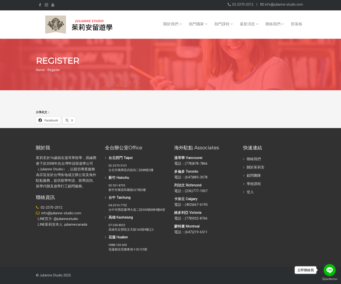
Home (40, 70)
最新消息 (249, 24)
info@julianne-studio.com (283, 4)
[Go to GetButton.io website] (329, 279)
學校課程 (254, 184)
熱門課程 (223, 24)
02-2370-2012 (242, 4)
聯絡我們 (274, 24)
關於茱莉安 (255, 167)
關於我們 (172, 24)
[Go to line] (330, 270)
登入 (250, 192)
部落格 (296, 24)
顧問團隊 (254, 175)
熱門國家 (198, 24)
